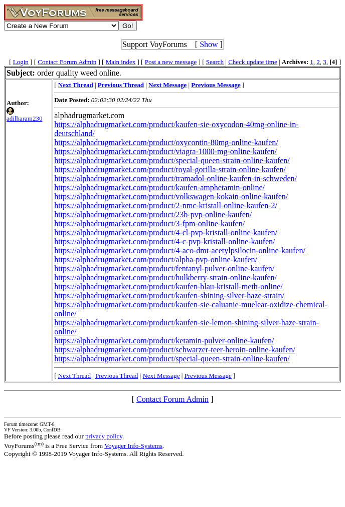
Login (21, 62)
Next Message (161, 375)
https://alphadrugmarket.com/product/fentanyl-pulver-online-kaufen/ (164, 268)
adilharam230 (24, 118)
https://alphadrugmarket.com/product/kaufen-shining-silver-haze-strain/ (169, 295)
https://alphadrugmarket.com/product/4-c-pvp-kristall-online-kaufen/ (164, 241)
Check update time (252, 62)
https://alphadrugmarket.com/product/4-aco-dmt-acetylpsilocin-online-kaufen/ (179, 250)
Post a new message (171, 62)
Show (209, 44)
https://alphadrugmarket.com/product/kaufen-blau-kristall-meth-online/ (168, 286)
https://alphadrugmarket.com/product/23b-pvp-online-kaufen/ (153, 214)
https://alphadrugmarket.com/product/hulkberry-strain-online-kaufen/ (165, 277)
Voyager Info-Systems (133, 445)
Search (215, 62)
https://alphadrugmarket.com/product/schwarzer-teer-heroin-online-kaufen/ (174, 349)
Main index (121, 62)
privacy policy (103, 436)
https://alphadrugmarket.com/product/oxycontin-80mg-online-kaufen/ (166, 142)
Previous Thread (116, 375)
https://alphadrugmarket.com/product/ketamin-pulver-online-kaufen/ (164, 340)
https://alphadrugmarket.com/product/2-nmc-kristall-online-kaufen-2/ (165, 205)
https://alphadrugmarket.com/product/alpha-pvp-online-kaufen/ (155, 259)
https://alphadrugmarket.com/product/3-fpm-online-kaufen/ (149, 223)
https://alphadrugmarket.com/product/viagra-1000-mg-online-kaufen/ (165, 151)
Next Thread (74, 375)
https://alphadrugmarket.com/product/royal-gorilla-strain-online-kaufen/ (170, 169)
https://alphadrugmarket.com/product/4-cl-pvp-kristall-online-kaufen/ (165, 232)
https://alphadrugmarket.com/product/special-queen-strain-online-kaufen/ (172, 160)
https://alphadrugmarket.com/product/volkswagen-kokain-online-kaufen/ (171, 196)
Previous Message (208, 375)
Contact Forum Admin (67, 62)
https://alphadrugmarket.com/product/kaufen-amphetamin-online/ (159, 187)
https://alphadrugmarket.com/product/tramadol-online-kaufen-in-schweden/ (175, 178)
